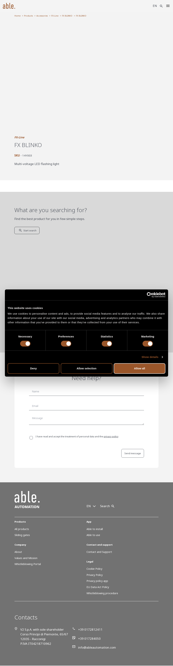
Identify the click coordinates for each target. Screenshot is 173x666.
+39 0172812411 (87, 629)
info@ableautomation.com (94, 647)
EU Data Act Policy (97, 587)
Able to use (93, 535)
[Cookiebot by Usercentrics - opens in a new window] (149, 295)
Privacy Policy (94, 575)
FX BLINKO (67, 15)
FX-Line (54, 15)
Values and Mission (26, 558)
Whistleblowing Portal (28, 564)
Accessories (42, 15)
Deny (33, 368)
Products (28, 15)
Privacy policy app (97, 581)
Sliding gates (22, 535)
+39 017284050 (86, 638)
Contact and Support (99, 552)
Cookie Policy (94, 568)
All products (22, 529)
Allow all (139, 368)
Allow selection (86, 368)
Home (17, 15)
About (18, 552)
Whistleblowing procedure (102, 593)
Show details (150, 356)
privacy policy (111, 436)
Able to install (94, 529)
